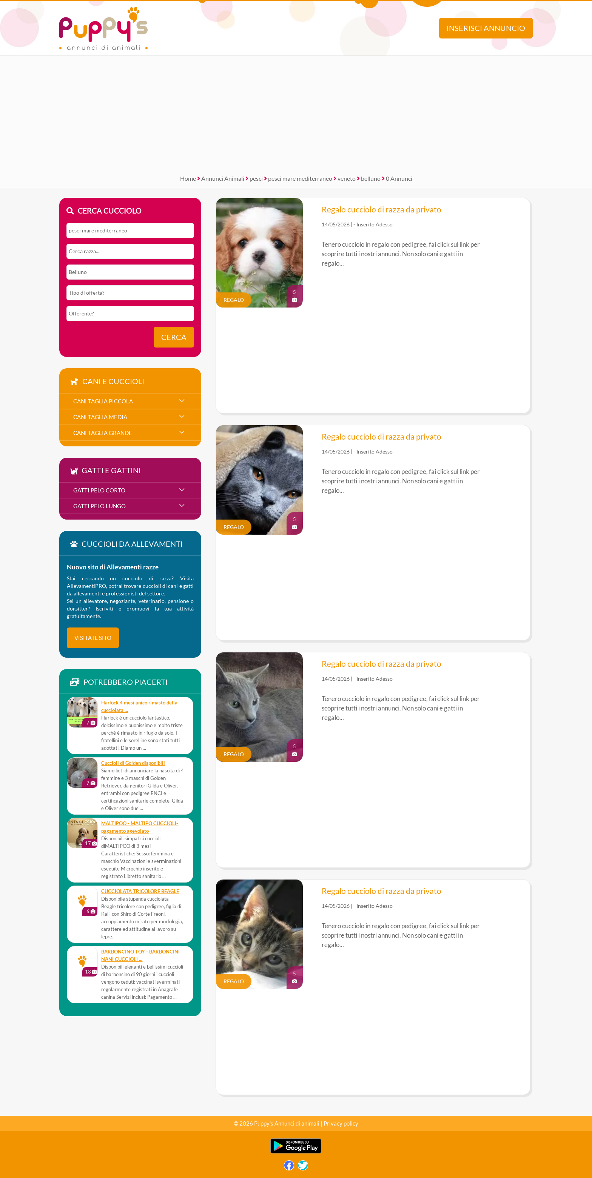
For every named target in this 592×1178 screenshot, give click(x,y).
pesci (256, 178)
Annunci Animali (222, 178)
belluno (371, 178)
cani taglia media (100, 417)
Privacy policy (341, 1123)
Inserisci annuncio (486, 28)
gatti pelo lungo (99, 506)
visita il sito (92, 637)
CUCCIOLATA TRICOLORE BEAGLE (140, 891)
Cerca (174, 337)
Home (188, 178)
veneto (347, 178)
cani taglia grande (102, 432)
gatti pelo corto (99, 490)
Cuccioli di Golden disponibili (133, 763)
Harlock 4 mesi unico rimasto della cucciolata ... (139, 706)
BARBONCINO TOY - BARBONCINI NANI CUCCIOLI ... (140, 955)
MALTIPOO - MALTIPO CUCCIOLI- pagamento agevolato (139, 827)
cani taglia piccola (103, 401)
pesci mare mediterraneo (300, 178)
